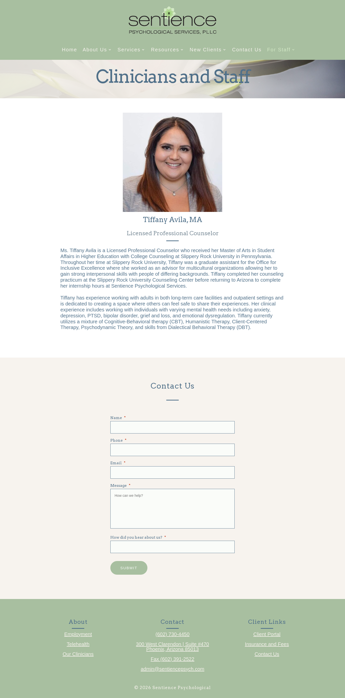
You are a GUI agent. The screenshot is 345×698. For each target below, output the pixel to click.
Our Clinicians (78, 653)
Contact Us (247, 50)
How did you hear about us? (138, 537)
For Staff (279, 50)
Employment (78, 633)
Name (118, 418)
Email (118, 463)
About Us (95, 50)
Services (129, 50)
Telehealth (78, 643)
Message (120, 486)
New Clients (206, 50)
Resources (165, 50)
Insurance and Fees (267, 643)
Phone (118, 440)
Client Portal (266, 633)
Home (69, 50)
